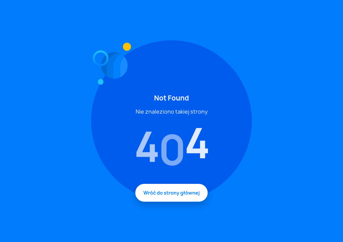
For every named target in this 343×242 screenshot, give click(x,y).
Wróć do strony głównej (171, 193)
